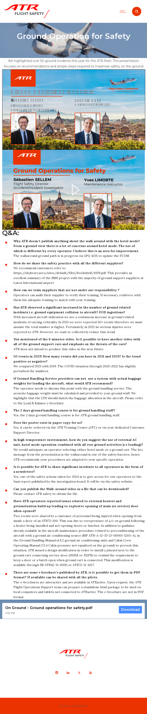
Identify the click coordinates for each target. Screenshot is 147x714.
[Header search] (136, 11)
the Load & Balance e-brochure (41, 403)
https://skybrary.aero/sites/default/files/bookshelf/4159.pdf (59, 273)
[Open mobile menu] (124, 11)
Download (130, 610)
